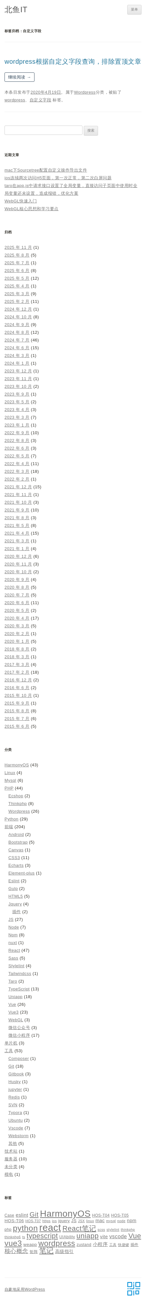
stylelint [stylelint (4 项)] (112, 1229)
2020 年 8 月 (17, 587)
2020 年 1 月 (17, 641)
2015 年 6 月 (17, 726)
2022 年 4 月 (17, 463)
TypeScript (19, 989)
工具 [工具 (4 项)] (113, 1245)
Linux (10, 772)
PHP (9, 788)
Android (16, 834)
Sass (13, 958)
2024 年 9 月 (17, 324)
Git (11, 1066)
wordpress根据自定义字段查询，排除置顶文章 (73, 61)
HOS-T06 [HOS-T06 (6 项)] (14, 1220)
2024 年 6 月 (17, 347)
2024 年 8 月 (17, 332)
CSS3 (14, 857)
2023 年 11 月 (18, 378)
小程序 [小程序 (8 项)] (100, 1244)
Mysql (10, 780)
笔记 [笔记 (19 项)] (46, 1251)
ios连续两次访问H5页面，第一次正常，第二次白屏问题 (58, 177)
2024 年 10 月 (18, 316)
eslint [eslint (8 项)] (22, 1215)
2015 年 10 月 (18, 695)
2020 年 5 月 (17, 610)
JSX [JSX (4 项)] (81, 1221)
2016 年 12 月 (18, 680)
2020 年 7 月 (17, 595)
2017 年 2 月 (17, 672)
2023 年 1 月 (17, 425)
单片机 (11, 1043)
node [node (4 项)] (121, 1221)
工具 (9, 1050)
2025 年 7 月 (17, 262)
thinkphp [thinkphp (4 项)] (128, 1229)
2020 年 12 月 (18, 556)
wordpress (15, 100)
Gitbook (16, 1074)
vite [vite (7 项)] (104, 1236)
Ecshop (15, 795)
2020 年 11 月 (18, 564)
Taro (12, 981)
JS (11, 919)
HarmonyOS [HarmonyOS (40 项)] (65, 1214)
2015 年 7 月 (17, 718)
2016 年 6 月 (17, 687)
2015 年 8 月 (17, 710)
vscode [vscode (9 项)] (118, 1236)
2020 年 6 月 (17, 602)
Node (13, 927)
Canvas (16, 849)
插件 (16, 911)
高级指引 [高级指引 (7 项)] (64, 1251)
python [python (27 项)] (25, 1228)
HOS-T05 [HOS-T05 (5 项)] (120, 1215)
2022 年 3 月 (17, 471)
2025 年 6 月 (17, 270)
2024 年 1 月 (17, 363)
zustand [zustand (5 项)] (84, 1244)
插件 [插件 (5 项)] (135, 1244)
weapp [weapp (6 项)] (30, 1244)
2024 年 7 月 (17, 340)
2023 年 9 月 (17, 394)
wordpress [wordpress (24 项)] (56, 1243)
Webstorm (18, 1135)
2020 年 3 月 (17, 625)
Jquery (15, 904)
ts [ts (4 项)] (23, 1237)
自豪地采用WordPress (25, 1289)
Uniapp (15, 996)
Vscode (15, 1128)
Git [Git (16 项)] (34, 1214)
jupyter (15, 1089)
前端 (9, 826)
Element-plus (21, 873)
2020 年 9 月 (17, 579)
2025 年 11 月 (18, 247)
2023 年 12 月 (18, 371)
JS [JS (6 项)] (74, 1220)
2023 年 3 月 (17, 417)
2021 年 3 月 (17, 540)
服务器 (11, 1158)
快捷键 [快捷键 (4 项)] (123, 1245)
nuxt (12, 942)
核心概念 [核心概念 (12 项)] (16, 1251)
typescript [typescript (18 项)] (42, 1236)
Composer (18, 1058)
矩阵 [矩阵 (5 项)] (34, 1252)
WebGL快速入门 (21, 201)
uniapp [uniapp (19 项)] (87, 1236)
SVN (12, 1104)
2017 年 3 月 (17, 664)
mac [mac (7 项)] (100, 1220)
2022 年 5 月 (17, 456)
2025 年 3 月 (17, 293)
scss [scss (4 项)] (101, 1229)
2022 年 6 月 (17, 448)
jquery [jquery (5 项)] (64, 1221)
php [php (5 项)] (8, 1229)
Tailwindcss (19, 973)
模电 (9, 1174)
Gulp (13, 888)
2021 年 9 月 (17, 510)
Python (11, 819)
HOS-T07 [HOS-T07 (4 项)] (33, 1221)
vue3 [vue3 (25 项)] (13, 1243)
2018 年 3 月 (17, 656)
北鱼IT (16, 9)
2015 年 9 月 (17, 703)
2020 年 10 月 (18, 571)
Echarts (16, 865)
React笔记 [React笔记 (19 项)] (79, 1228)
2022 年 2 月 (17, 479)
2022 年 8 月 (17, 440)
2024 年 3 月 (17, 355)
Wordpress (85, 92)
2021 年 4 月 (17, 533)
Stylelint (16, 965)
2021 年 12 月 (18, 486)
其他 (12, 1143)
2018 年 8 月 (17, 649)
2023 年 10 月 (18, 386)
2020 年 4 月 (17, 618)
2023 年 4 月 (17, 409)
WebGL (15, 1019)
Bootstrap (18, 842)
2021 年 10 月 (18, 502)
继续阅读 (19, 77)
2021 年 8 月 (17, 517)
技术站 (11, 1151)
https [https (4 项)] (46, 1221)
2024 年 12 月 (18, 309)
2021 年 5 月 (17, 525)
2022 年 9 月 (17, 432)
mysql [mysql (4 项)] (111, 1221)
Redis (14, 1097)
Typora (15, 1112)
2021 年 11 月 (18, 494)
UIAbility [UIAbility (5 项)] (67, 1237)
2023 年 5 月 (17, 401)
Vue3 (13, 1012)
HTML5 (15, 896)
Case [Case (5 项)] (9, 1215)
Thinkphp (17, 803)
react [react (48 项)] (50, 1227)
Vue (12, 1004)
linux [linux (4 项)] (90, 1221)
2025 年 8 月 (17, 255)
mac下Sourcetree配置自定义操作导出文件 (46, 170)
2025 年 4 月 (17, 286)
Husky (14, 1081)
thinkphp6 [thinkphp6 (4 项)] (13, 1237)
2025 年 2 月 (17, 301)
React (14, 950)
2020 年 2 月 (17, 633)
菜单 (134, 9)
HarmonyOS (17, 765)
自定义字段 (40, 100)
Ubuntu (15, 1120)
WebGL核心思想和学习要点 (32, 208)
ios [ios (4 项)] (54, 1221)
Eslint (14, 880)
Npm (13, 934)
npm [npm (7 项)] (131, 1220)
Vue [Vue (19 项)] (134, 1236)
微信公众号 (19, 1027)
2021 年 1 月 (17, 548)
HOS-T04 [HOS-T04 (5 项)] (101, 1215)
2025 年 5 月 (17, 278)
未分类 (11, 1166)
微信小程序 (19, 1035)
